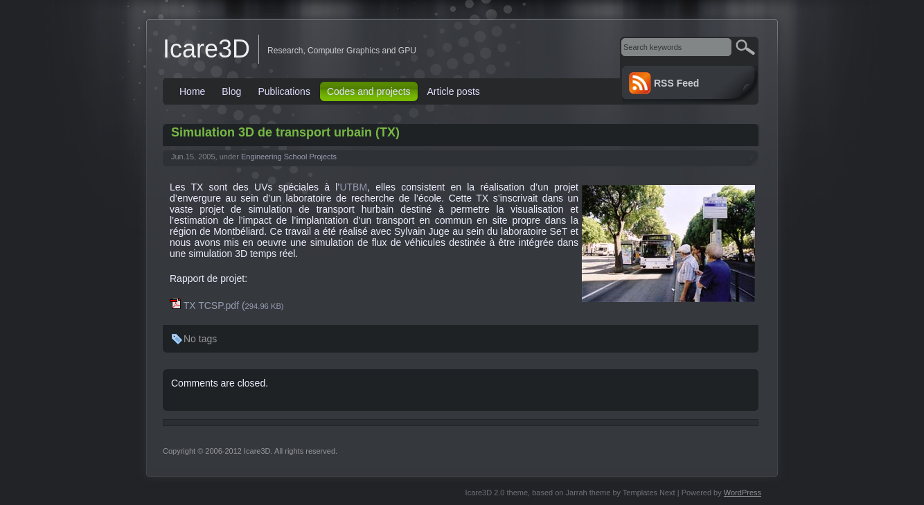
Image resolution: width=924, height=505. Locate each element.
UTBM (353, 187)
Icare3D (206, 49)
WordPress (742, 492)
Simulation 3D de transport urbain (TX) (285, 132)
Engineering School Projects (289, 156)
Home (192, 91)
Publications (284, 91)
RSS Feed (676, 83)
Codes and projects (369, 91)
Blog (231, 91)
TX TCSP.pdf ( (227, 305)
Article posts (453, 91)
